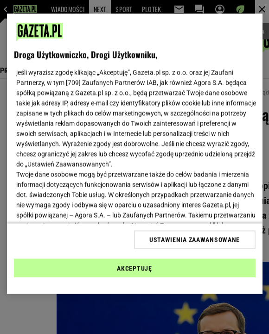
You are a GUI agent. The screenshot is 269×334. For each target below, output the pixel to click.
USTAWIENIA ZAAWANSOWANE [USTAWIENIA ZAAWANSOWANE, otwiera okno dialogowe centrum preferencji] (194, 239)
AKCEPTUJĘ (134, 268)
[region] (135, 154)
